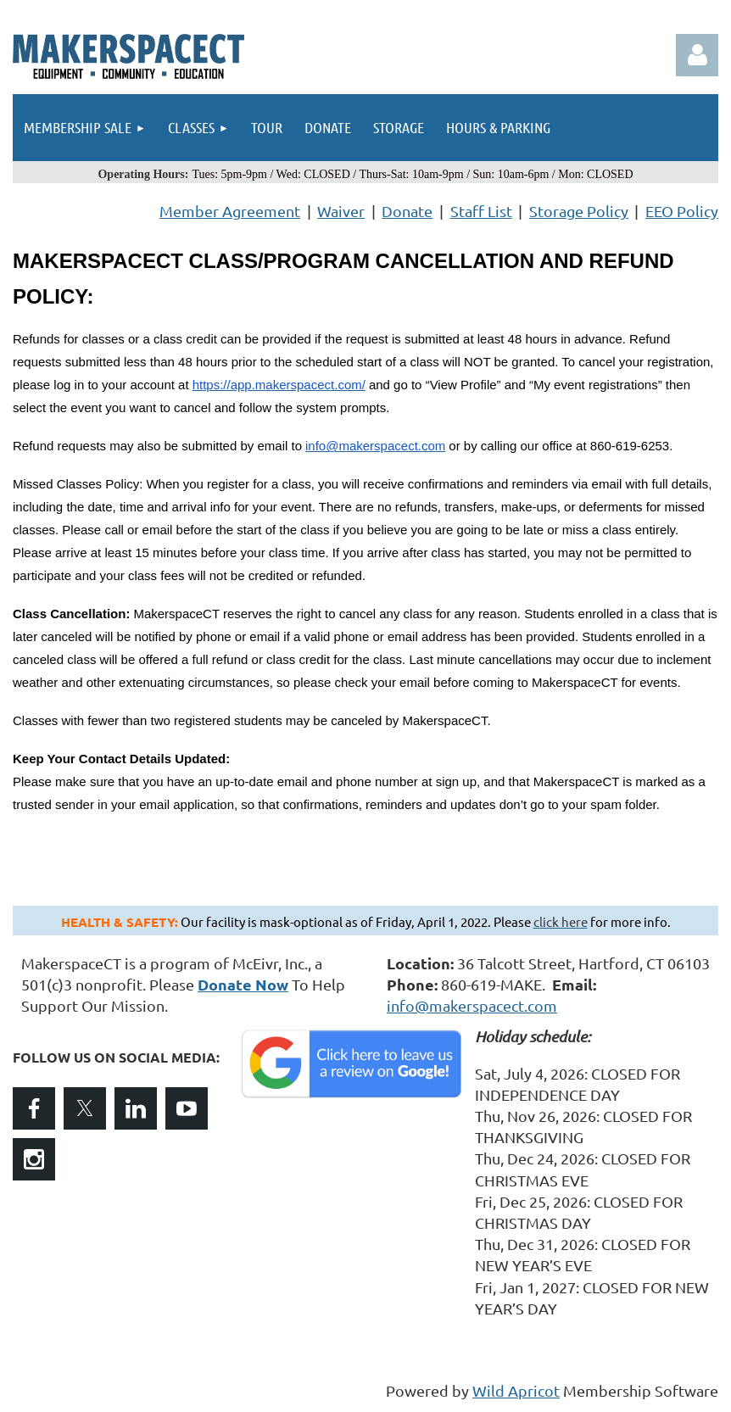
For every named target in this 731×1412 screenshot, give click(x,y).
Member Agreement (229, 211)
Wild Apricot (516, 1390)
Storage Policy (578, 211)
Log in (697, 55)
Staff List (481, 211)
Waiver (341, 211)
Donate (407, 211)
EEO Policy (681, 211)
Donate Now (243, 984)
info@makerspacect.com (472, 1005)
